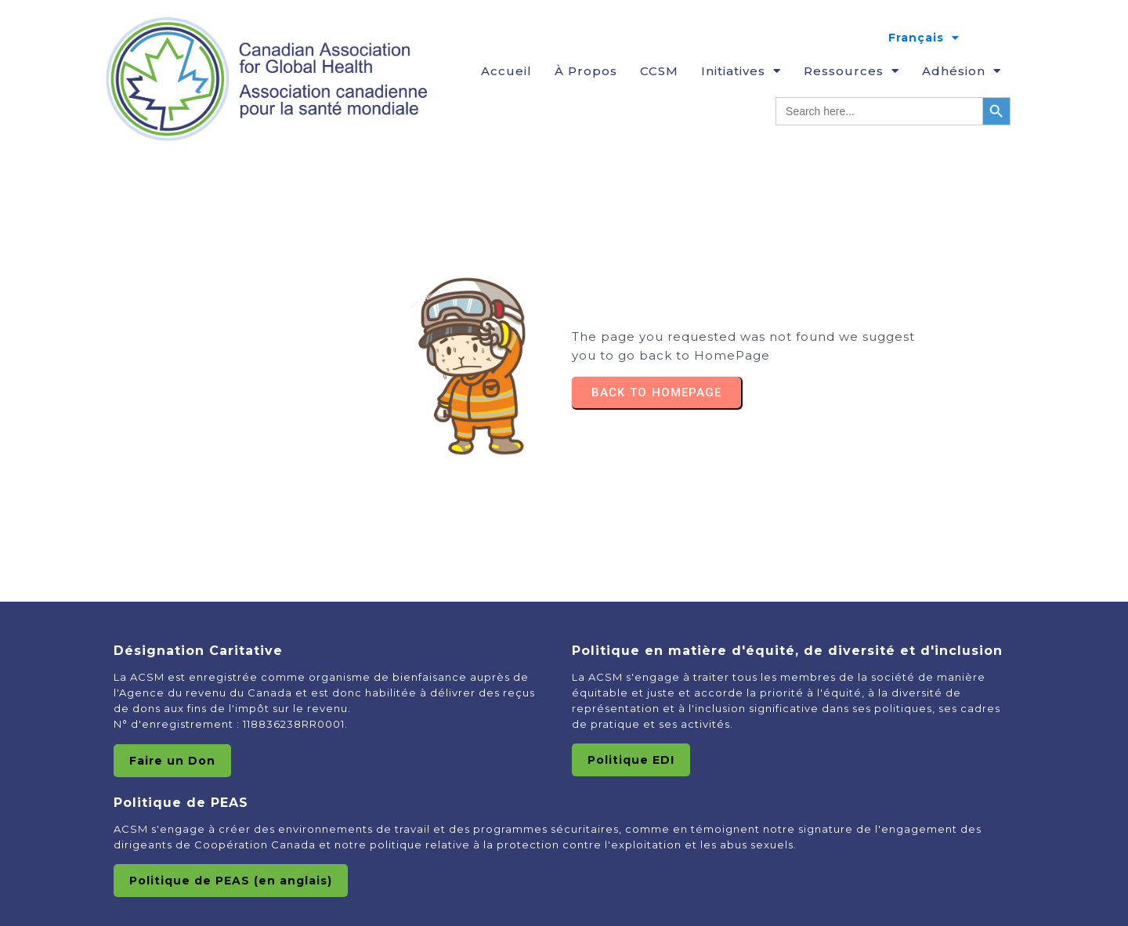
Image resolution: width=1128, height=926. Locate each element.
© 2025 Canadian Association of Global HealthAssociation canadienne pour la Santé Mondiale (564, 890)
